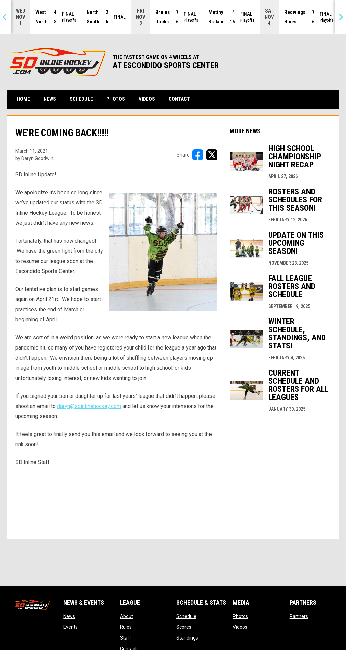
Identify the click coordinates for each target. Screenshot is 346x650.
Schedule (186, 616)
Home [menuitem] (23, 99)
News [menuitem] (50, 99)
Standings (187, 638)
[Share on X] (211, 154)
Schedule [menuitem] (81, 99)
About (126, 616)
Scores (183, 627)
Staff (125, 638)
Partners (299, 616)
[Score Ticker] (173, 17)
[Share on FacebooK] (197, 154)
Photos (240, 616)
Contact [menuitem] (179, 99)
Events (70, 627)
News (69, 616)
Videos (240, 627)
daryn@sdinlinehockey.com (89, 406)
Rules (126, 627)
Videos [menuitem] (147, 99)
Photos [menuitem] (115, 99)
